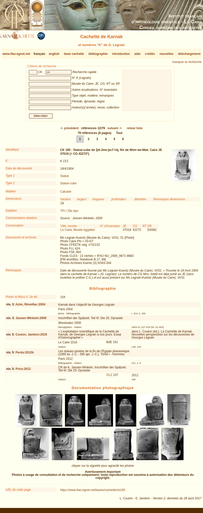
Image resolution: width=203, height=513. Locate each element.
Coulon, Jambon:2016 (31, 336)
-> (114, 130)
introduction (121, 54)
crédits (150, 54)
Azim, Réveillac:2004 (30, 306)
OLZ (109, 377)
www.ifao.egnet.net (16, 54)
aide (137, 54)
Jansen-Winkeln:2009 (31, 320)
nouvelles (166, 54)
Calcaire (65, 193)
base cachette (74, 54)
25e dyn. (73, 213)
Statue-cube (68, 185)
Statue (64, 178)
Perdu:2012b (25, 354)
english (54, 54)
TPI (62, 213)
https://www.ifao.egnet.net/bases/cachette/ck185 (92, 492)
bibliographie (97, 54)
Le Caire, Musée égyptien (77, 232)
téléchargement (189, 54)
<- (69, 130)
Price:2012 (23, 371)
